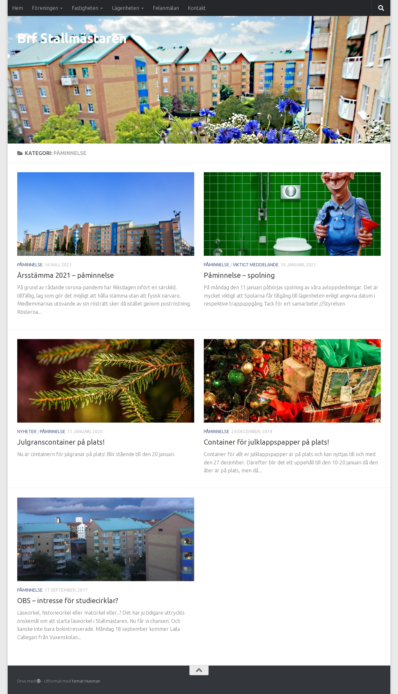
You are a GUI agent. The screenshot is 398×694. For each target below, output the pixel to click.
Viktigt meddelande (256, 264)
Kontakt (197, 8)
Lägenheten (125, 8)
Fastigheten (85, 8)
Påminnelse (30, 264)
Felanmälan (166, 8)
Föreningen (45, 8)
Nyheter (26, 431)
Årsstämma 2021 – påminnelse (65, 275)
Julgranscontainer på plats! (61, 442)
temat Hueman (86, 681)
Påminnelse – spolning (239, 275)
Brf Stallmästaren (72, 38)
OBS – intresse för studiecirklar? (67, 600)
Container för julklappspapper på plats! (266, 442)
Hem (17, 8)
